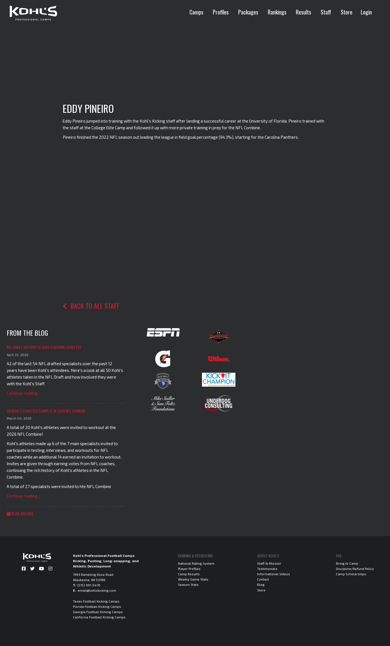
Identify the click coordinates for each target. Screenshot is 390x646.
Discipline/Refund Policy (355, 569)
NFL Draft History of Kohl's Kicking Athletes (44, 347)
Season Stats (188, 584)
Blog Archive (20, 513)
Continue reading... (23, 393)
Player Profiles (189, 569)
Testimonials (267, 569)
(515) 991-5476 (88, 585)
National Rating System (196, 563)
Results (303, 12)
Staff (326, 12)
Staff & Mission (269, 563)
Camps (196, 12)
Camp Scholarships (351, 574)
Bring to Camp (347, 563)
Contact (263, 579)
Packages (248, 12)
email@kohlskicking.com (97, 590)
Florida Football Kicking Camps (97, 606)
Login (366, 12)
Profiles (221, 12)
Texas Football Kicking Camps (96, 601)
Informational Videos (273, 574)
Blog (261, 584)
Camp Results (189, 574)
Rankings (277, 12)
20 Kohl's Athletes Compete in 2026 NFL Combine (46, 411)
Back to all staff (91, 306)
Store (346, 12)
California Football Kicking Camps (99, 617)
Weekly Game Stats (193, 579)
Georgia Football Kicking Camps (98, 612)
